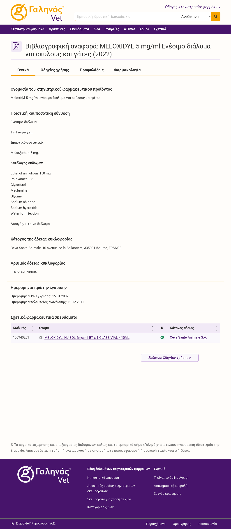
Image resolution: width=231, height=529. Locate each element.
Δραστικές (57, 29)
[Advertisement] (115, 405)
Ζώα (96, 29)
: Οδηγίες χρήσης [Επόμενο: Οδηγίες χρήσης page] (169, 358)
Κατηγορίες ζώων (100, 507)
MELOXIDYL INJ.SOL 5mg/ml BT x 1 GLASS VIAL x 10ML (86, 338)
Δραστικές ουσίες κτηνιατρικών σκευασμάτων (111, 488)
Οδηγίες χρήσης (55, 70)
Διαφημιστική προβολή (170, 485)
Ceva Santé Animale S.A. (188, 337)
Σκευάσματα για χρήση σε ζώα (109, 499)
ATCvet (129, 29)
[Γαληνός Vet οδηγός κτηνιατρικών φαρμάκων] (36, 12)
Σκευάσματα (79, 29)
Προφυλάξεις (92, 70)
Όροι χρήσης (182, 524)
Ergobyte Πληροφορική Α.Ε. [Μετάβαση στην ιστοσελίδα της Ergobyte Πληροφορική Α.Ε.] (36, 523)
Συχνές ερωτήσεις (167, 493)
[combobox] (127, 16)
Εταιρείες (111, 29)
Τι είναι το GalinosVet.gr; (171, 477)
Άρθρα (144, 29)
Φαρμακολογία (127, 70)
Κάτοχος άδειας (182, 328)
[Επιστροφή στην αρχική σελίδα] (43, 474)
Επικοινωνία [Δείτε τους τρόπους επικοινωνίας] (208, 524)
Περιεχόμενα (156, 524)
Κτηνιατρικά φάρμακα (27, 29)
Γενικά (23, 70)
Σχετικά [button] (160, 29)
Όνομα (44, 328)
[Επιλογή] (195, 16)
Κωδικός (19, 328)
